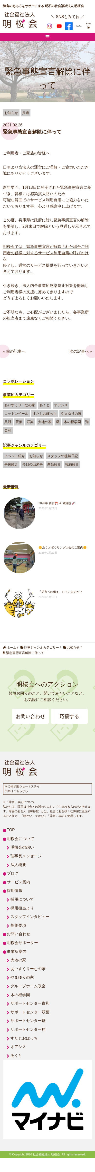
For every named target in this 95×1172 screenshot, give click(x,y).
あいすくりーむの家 (19, 405)
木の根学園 (72, 422)
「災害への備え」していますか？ (60, 592)
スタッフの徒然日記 (62, 456)
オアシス (61, 405)
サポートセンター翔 (28, 1029)
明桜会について (20, 839)
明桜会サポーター (22, 943)
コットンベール (16, 414)
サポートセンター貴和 (29, 1003)
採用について (22, 899)
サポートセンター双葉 (29, 1012)
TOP (11, 830)
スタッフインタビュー (29, 917)
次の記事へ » (80, 351)
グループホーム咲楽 (28, 986)
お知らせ (36, 456)
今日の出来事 (32, 464)
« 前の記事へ (14, 351)
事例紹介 (11, 464)
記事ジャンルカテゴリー (24, 445)
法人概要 (18, 865)
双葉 (19, 422)
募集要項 (18, 925)
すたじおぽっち (45, 414)
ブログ (13, 873)
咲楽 (30, 422)
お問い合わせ (30, 716)
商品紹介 (54, 464)
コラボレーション (18, 381)
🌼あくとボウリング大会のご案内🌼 (62, 547)
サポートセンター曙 (28, 1021)
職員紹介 (72, 464)
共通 (7, 422)
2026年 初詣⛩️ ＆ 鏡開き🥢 (56, 503)
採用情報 (14, 890)
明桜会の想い (22, 847)
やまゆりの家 (71, 414)
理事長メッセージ (26, 856)
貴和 (7, 430)
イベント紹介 (14, 456)
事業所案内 (16, 951)
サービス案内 (18, 882)
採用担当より (22, 908)
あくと (44, 405)
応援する (69, 716)
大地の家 (45, 422)
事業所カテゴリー (18, 395)
